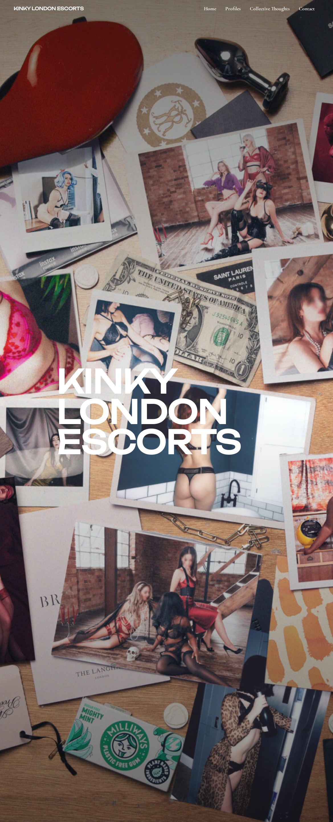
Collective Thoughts (270, 9)
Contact (307, 9)
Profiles (233, 9)
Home (210, 9)
